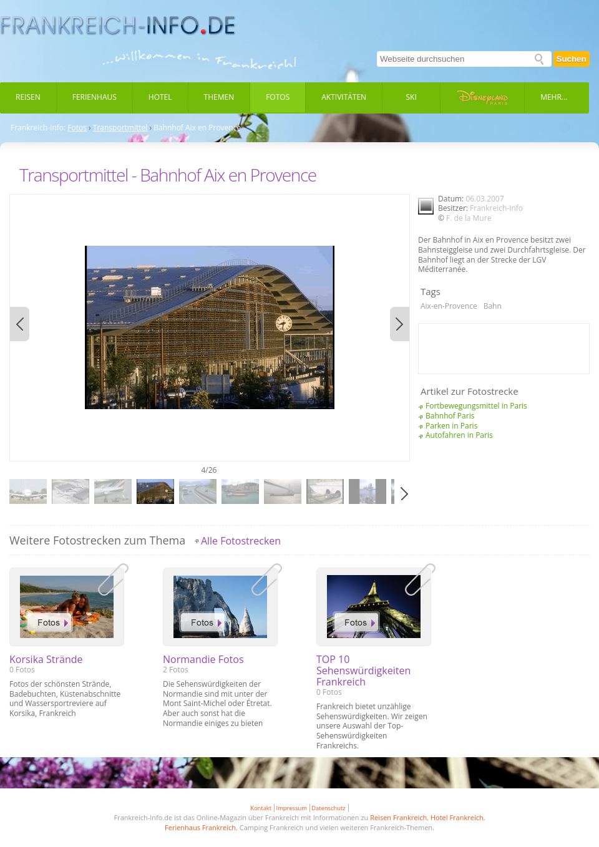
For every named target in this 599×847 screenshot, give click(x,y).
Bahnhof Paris (450, 415)
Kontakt (260, 808)
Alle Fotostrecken (241, 541)
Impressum (291, 808)
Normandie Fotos (203, 659)
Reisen (28, 97)
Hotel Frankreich (457, 817)
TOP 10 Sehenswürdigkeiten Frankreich (363, 670)
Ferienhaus (94, 97)
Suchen (572, 59)
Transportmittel (120, 128)
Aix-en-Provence (449, 306)
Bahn (493, 306)
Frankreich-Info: (38, 128)
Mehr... (553, 97)
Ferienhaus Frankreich (200, 827)
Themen (219, 97)
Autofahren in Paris (459, 435)
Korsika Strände (46, 659)
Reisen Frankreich (398, 817)
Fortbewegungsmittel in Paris (476, 405)
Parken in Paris (451, 425)
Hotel (160, 97)
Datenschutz (328, 808)
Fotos (278, 97)
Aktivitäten (343, 97)
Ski (411, 97)
